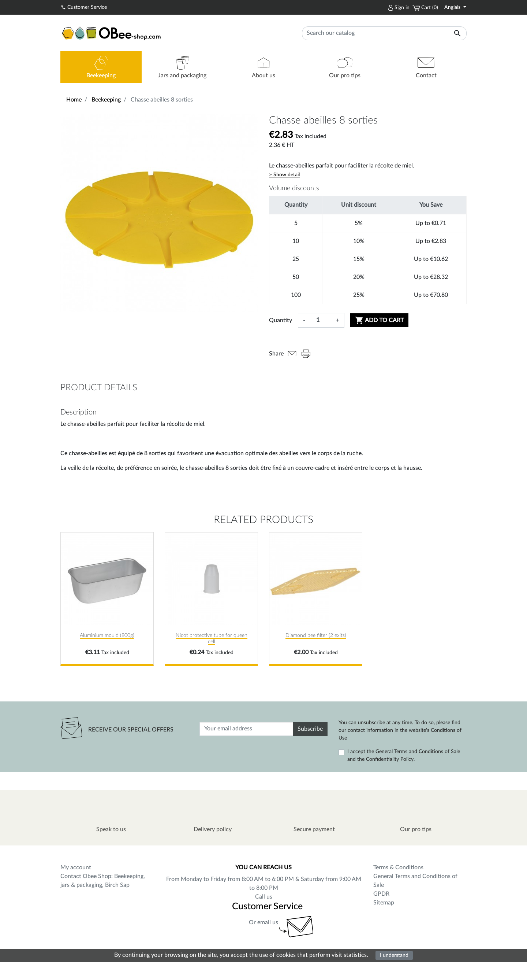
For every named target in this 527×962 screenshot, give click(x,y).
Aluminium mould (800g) (107, 635)
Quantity (280, 320)
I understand (394, 955)
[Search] (384, 33)
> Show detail (284, 174)
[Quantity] (321, 320)
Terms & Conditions (398, 867)
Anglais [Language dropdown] (453, 7)
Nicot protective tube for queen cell (211, 638)
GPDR (381, 894)
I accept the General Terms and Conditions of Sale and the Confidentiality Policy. (403, 755)
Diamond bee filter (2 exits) (315, 635)
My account (75, 867)
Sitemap (383, 903)
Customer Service (84, 7)
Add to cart (379, 320)
